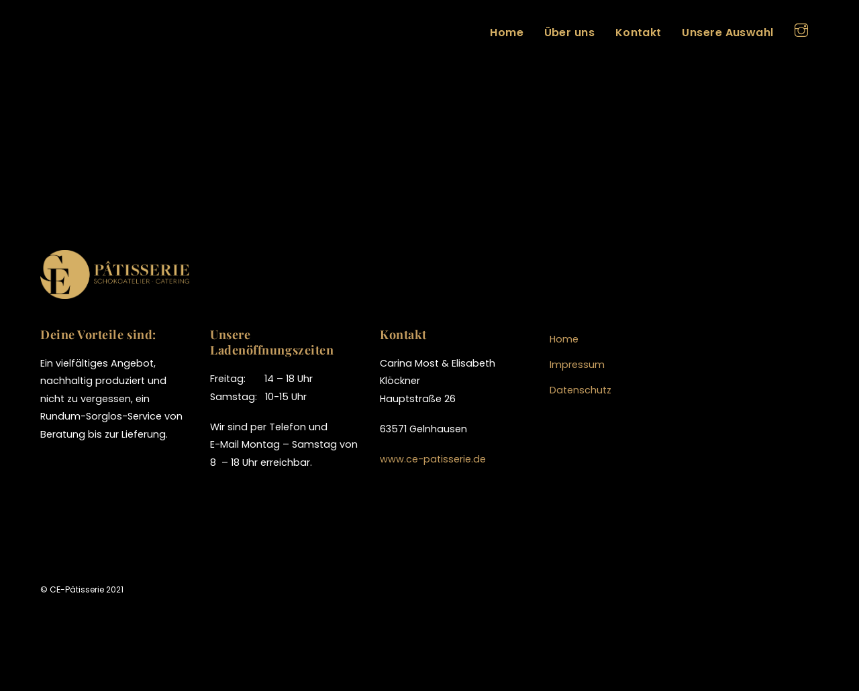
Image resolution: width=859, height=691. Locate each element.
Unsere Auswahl (728, 32)
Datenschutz (580, 390)
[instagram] (801, 28)
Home (506, 32)
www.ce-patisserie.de (433, 459)
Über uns (569, 32)
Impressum (577, 364)
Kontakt (638, 32)
